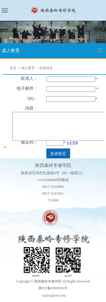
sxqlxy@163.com (54, 295)
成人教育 (28, 68)
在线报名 (46, 68)
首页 (13, 68)
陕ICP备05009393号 (53, 288)
